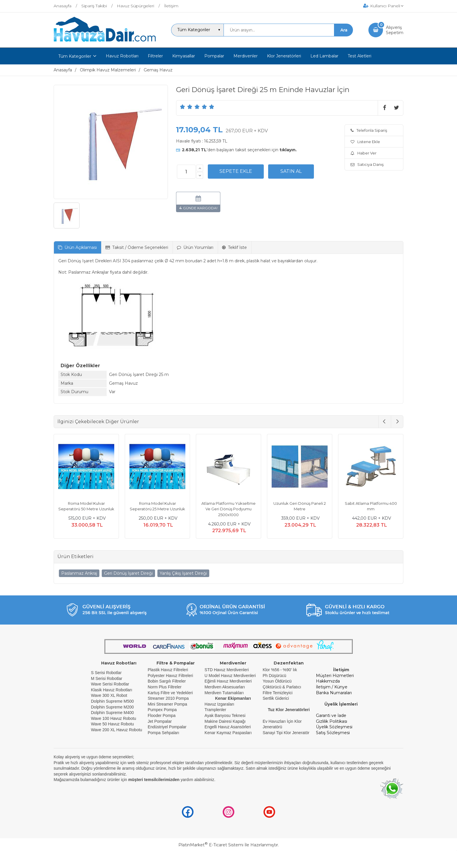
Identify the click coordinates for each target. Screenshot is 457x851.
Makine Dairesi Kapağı (225, 721)
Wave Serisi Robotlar (110, 684)
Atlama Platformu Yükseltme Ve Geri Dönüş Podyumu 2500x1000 (228, 509)
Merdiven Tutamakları (224, 692)
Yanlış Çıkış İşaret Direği (183, 573)
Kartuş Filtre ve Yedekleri (170, 692)
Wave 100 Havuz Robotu (114, 718)
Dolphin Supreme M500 (112, 701)
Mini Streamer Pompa (167, 704)
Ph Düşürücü (274, 675)
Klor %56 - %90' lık (280, 669)
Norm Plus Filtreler (165, 687)
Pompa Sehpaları (163, 732)
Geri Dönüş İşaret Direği (128, 573)
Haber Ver (364, 153)
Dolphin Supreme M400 (112, 712)
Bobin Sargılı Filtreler (167, 681)
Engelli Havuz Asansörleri (228, 727)
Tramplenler (215, 709)
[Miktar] (186, 172)
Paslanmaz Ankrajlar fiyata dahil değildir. (108, 272)
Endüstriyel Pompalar (167, 727)
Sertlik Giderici (276, 698)
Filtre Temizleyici (277, 692)
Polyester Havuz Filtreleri (170, 675)
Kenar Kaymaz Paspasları (228, 732)
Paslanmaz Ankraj (79, 573)
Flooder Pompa (162, 715)
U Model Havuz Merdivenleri (230, 675)
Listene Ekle (365, 141)
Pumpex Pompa (162, 709)
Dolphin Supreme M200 (113, 707)
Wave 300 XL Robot (109, 695)
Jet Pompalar (160, 721)
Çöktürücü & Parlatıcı (282, 687)
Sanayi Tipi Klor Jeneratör (286, 732)
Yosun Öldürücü (277, 681)
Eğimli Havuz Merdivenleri (228, 681)
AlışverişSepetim (394, 30)
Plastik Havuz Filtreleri (168, 669)
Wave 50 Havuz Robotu (113, 724)
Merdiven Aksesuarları (225, 687)
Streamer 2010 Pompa (168, 698)
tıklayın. (288, 149)
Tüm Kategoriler (74, 56)
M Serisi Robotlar (106, 678)
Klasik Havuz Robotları (111, 690)
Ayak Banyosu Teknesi (225, 715)
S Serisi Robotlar (106, 672)
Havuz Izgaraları (219, 704)
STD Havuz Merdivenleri (227, 669)
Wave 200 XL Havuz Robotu (117, 729)
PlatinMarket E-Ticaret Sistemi (210, 845)
